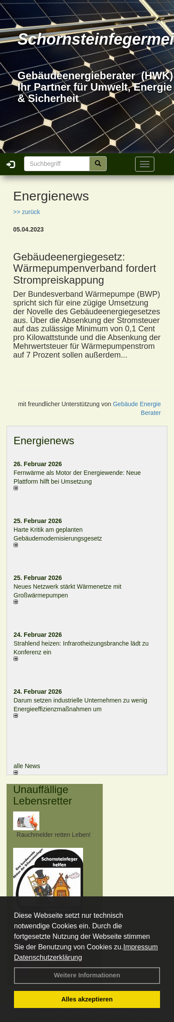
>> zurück (26, 211)
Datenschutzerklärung (48, 957)
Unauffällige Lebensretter (42, 795)
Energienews (44, 440)
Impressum (140, 947)
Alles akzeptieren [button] (87, 999)
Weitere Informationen (87, 975)
